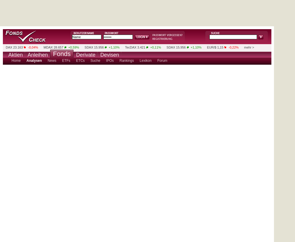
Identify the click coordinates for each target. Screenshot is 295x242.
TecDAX (131, 47)
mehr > (249, 47)
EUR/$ (211, 47)
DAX (9, 47)
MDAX (48, 47)
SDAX (89, 47)
